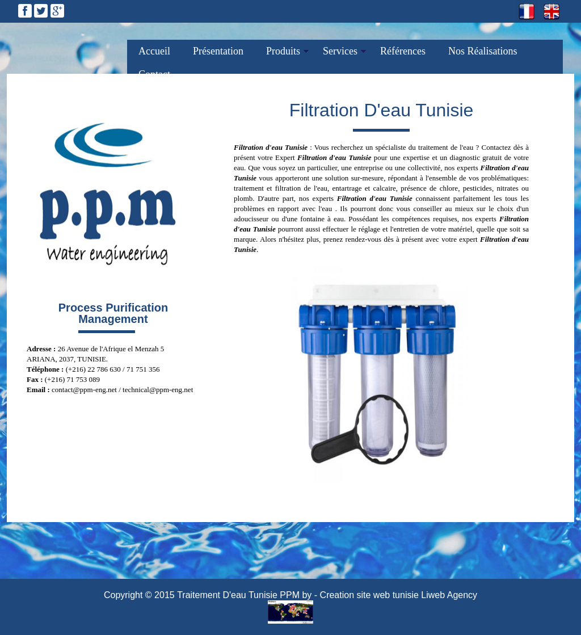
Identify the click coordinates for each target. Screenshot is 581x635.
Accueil (154, 51)
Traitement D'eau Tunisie (227, 595)
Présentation (218, 51)
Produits (283, 51)
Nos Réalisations (482, 51)
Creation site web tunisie (369, 595)
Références (403, 51)
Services (340, 51)
